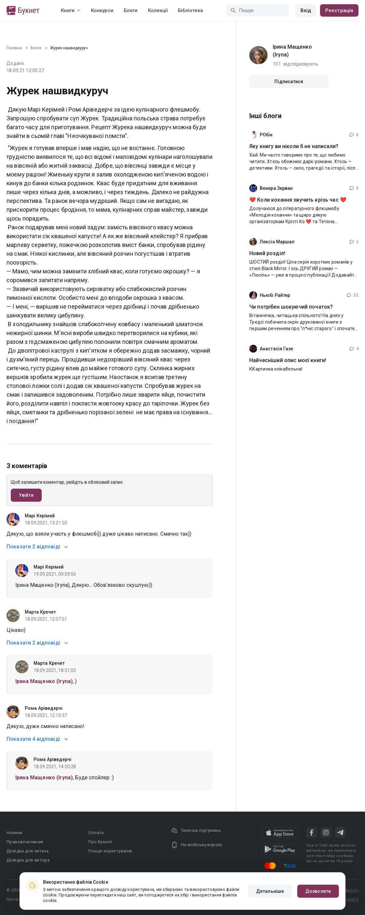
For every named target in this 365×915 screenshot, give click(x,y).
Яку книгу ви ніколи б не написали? (293, 146)
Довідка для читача (28, 850)
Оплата (96, 832)
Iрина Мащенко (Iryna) (292, 51)
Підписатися (288, 81)
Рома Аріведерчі (44, 708)
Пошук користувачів (110, 850)
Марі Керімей (40, 515)
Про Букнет (100, 841)
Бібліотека (190, 10)
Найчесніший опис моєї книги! (287, 360)
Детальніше (270, 891)
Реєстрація (339, 10)
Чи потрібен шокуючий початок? (291, 307)
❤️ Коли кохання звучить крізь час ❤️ (297, 200)
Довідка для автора (28, 860)
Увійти (26, 495)
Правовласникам (25, 841)
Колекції (158, 10)
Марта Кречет (40, 612)
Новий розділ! (267, 253)
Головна (14, 48)
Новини (14, 832)
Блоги (131, 10)
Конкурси (102, 10)
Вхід (305, 10)
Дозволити (318, 891)
